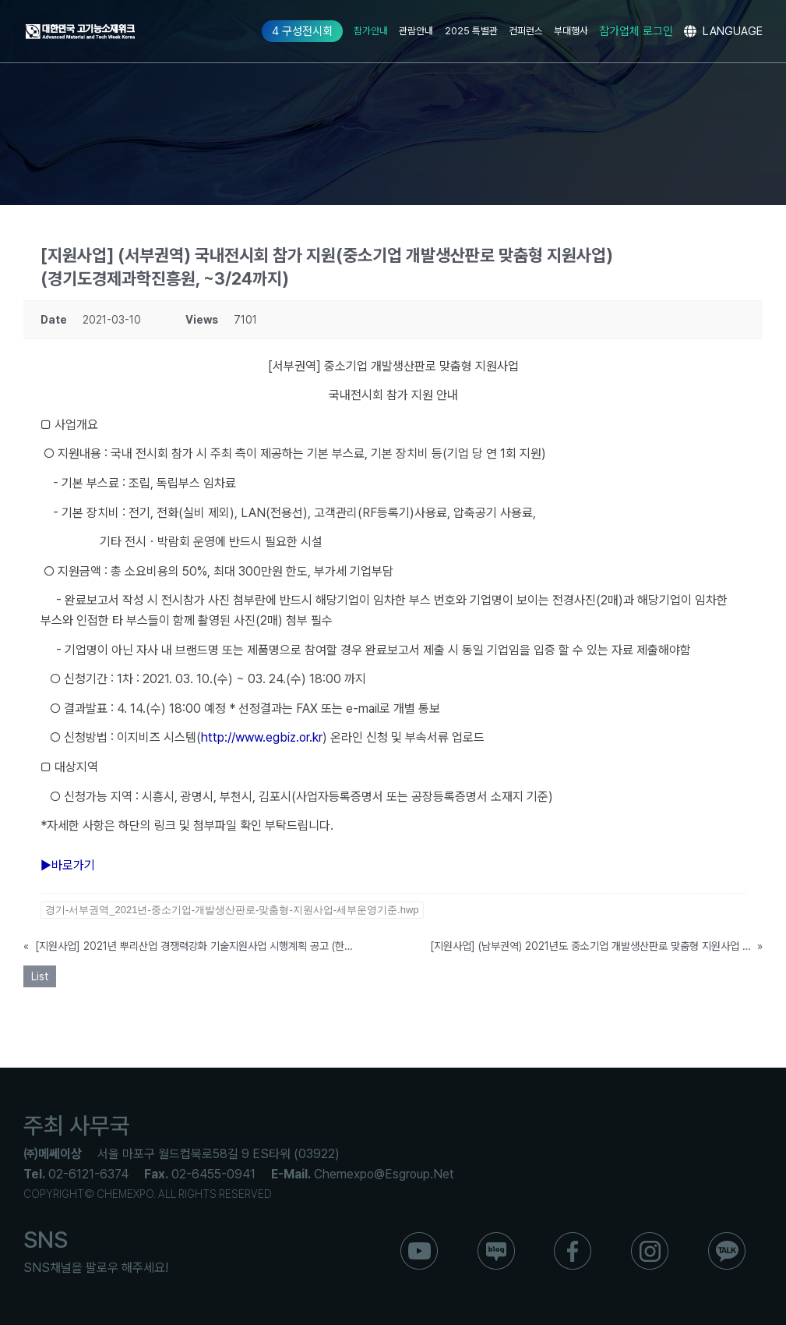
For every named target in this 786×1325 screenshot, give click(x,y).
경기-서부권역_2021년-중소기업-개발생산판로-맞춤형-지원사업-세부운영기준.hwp (232, 910)
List (39, 976)
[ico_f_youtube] (419, 1238)
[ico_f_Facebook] (572, 1238)
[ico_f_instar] (649, 1238)
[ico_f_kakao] (726, 1238)
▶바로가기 (68, 865)
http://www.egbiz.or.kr (262, 737)
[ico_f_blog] (496, 1238)
